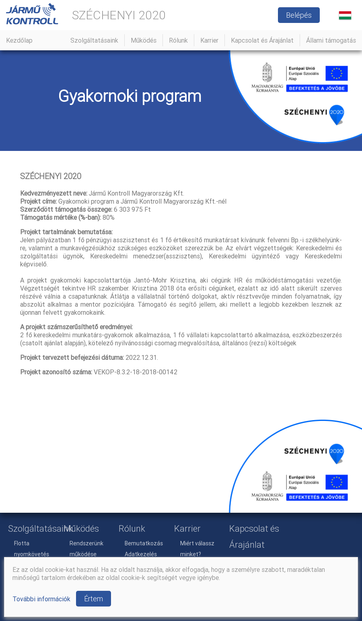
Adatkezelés (141, 554)
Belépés (299, 15)
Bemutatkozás (144, 543)
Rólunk (178, 40)
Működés (143, 40)
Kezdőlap (19, 40)
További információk (41, 599)
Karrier (209, 40)
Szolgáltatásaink (94, 40)
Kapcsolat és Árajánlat (262, 40)
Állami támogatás (331, 40)
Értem (93, 598)
